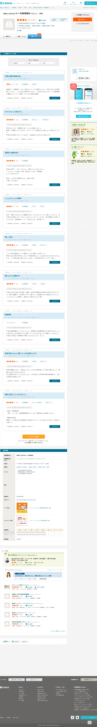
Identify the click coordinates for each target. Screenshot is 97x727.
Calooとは (65, 4)
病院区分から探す (42, 698)
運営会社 (2, 717)
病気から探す (41, 689)
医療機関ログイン (88, 679)
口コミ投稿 (21, 700)
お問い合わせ (16, 717)
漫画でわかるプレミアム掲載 (81, 693)
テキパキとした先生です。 (14, 111)
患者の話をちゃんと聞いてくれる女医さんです (20, 353)
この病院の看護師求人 (54, 20)
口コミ (24, 641)
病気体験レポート (23, 695)
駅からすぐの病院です (12, 276)
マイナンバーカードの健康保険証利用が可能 (40, 508)
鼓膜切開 (8, 314)
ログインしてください (84, 71)
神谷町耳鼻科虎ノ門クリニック (21, 622)
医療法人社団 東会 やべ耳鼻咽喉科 (41, 7)
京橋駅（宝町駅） (36, 25)
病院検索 (14, 7)
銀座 (30, 7)
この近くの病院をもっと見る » (58, 631)
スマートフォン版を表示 (88, 717)
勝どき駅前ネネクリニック (17, 555)
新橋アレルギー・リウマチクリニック (23, 603)
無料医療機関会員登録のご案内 (81, 689)
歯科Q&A (21, 698)
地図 (43, 23)
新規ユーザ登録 (73, 4)
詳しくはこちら (83, 116)
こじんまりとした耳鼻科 (13, 198)
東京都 (20, 7)
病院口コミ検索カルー (5, 7)
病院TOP (6, 641)
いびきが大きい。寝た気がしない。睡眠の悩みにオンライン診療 (33, 575)
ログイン (81, 4)
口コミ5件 (30, 596)
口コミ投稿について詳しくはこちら (34, 442)
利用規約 (58, 693)
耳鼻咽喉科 (25, 84)
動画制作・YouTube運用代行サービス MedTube (85, 709)
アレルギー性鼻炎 (37, 402)
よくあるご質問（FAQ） (62, 691)
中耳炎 (34, 284)
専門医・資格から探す (43, 695)
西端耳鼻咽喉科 (21, 594)
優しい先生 (8, 237)
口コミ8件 (30, 614)
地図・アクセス (15, 641)
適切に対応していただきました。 (16, 394)
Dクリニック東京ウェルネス (20, 585)
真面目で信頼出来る (11, 152)
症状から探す (41, 691)
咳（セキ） (35, 119)
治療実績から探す (42, 693)
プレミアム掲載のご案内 (80, 691)
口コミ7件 (30, 605)
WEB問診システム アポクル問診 (82, 698)
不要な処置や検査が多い (13, 76)
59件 (90, 154)
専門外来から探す (42, 696)
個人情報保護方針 (60, 695)
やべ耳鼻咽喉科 (16, 13)
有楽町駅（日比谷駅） (25, 25)
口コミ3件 (30, 587)
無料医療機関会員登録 (63, 20)
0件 (84, 131)
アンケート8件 (39, 562)
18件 (90, 131)
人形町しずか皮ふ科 (78, 125)
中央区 (25, 7)
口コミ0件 (29, 562)
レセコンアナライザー (79, 700)
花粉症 (34, 84)
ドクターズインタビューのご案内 (82, 695)
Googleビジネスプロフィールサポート (83, 706)
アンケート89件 (40, 587)
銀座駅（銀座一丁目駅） (48, 25)
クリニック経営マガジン (80, 702)
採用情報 (8, 717)
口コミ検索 (21, 693)
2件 (84, 154)
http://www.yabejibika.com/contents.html (26, 500)
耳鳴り (42, 206)
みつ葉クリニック (77, 147)
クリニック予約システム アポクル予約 (83, 696)
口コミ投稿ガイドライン (61, 689)
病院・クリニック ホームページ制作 (82, 704)
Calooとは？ (22, 689)
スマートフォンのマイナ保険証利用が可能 (39, 520)
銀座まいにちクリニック (19, 612)
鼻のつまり (43, 245)
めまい (34, 206)
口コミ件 (43, 20)
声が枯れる (46, 119)
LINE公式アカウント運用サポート (82, 707)
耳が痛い (43, 284)
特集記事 (21, 696)
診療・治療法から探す (43, 700)
